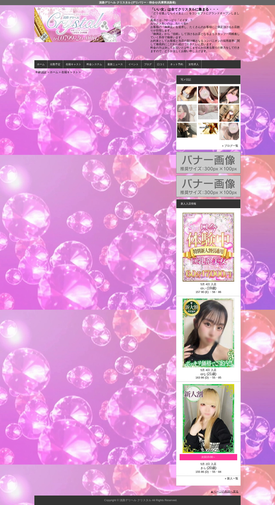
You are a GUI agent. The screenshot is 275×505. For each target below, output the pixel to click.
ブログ (148, 64)
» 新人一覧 (231, 478)
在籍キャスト (73, 64)
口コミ (161, 64)
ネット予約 (176, 64)
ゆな (203, 374)
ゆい (203, 288)
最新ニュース (115, 64)
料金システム (94, 64)
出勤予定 (55, 64)
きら (203, 468)
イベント (133, 64)
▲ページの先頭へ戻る (224, 491)
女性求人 (193, 64)
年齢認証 (41, 72)
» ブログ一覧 (230, 145)
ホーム (41, 64)
